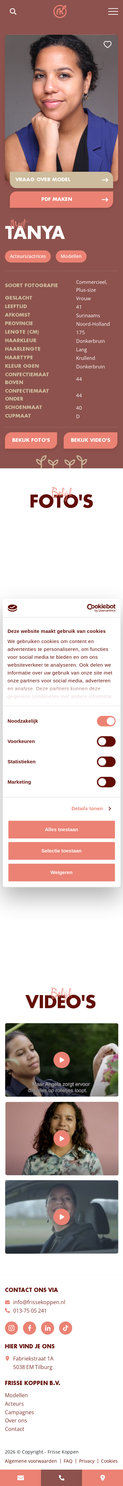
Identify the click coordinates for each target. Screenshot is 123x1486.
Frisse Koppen (60, 11)
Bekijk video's (90, 440)
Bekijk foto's (31, 440)
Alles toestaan (61, 829)
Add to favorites (108, 44)
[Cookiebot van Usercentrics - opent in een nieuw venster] (87, 608)
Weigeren (61, 872)
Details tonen (87, 808)
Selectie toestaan (61, 850)
